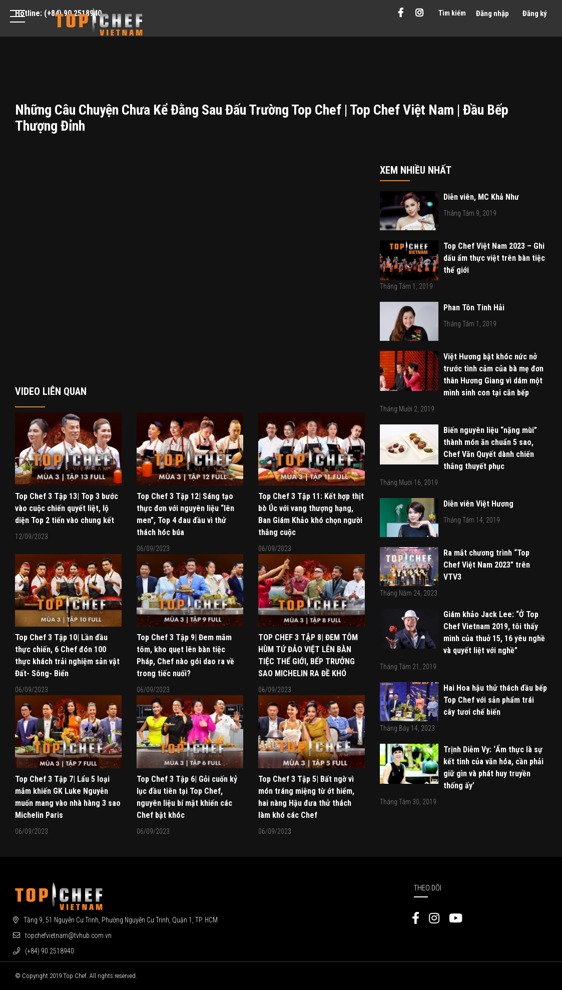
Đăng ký (534, 13)
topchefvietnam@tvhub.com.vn (68, 935)
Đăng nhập (492, 13)
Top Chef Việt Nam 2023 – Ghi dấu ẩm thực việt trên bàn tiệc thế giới (494, 258)
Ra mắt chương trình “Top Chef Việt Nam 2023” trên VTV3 (486, 565)
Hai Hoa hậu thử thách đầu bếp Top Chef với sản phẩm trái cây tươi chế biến (495, 700)
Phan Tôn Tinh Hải (473, 307)
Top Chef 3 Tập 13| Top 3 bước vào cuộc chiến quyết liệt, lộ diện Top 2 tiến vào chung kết (66, 508)
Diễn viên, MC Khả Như (481, 197)
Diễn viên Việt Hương (478, 504)
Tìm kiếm (452, 13)
